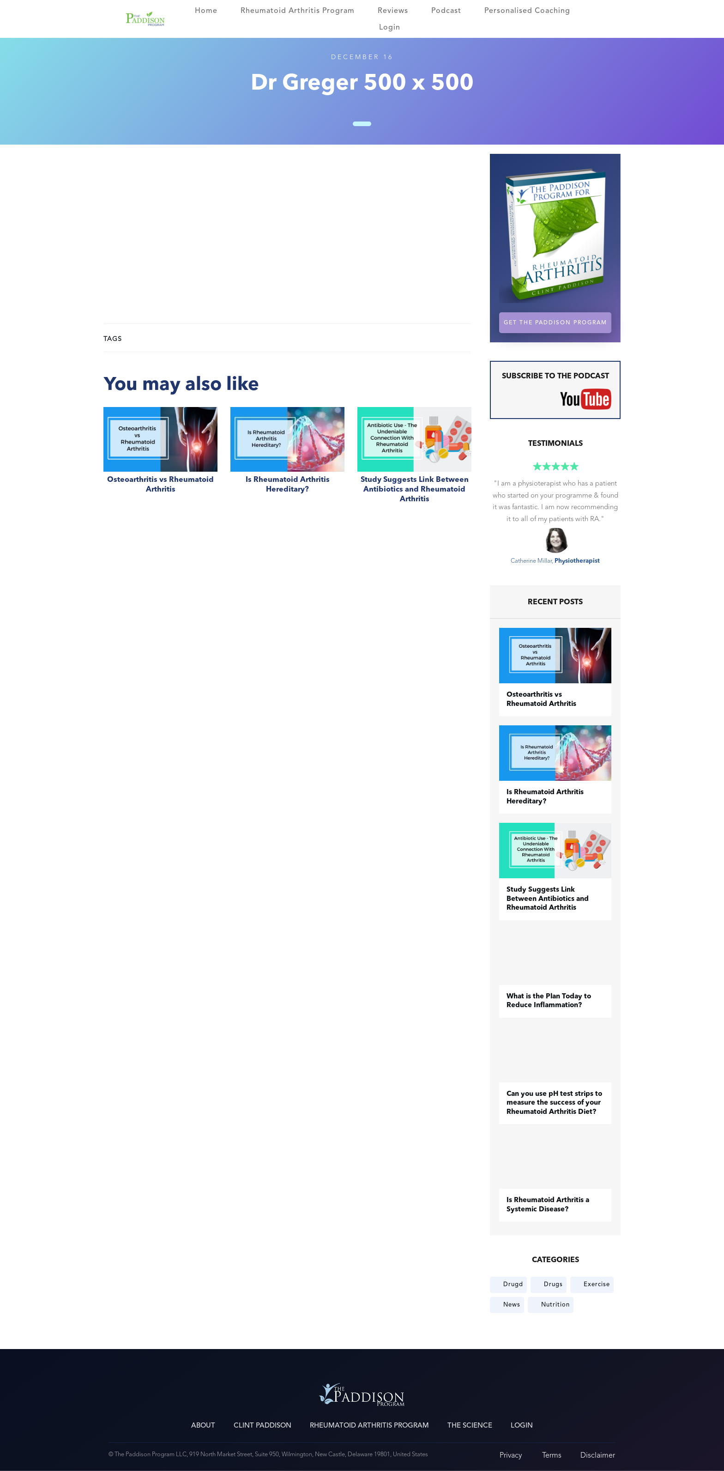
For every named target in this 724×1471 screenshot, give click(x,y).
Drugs (553, 1284)
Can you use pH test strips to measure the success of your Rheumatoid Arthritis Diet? (554, 1103)
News (511, 1304)
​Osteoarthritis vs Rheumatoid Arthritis (160, 460)
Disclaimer (597, 1455)
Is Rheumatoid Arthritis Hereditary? (287, 460)
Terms (551, 1455)
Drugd (513, 1284)
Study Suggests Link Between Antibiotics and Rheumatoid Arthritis (414, 460)
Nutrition (555, 1304)
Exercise (597, 1284)
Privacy (511, 1455)
